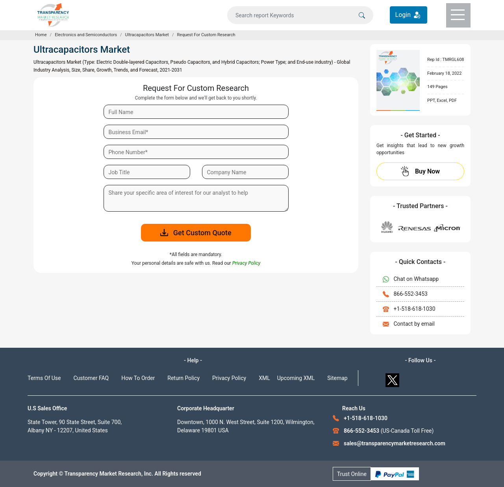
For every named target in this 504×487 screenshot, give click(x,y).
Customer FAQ (91, 378)
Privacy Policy (229, 378)
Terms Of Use (44, 378)
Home (41, 34)
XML (264, 378)
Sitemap (337, 378)
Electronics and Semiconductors (86, 34)
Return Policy (183, 378)
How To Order (138, 378)
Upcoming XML (296, 378)
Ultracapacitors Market (147, 34)
